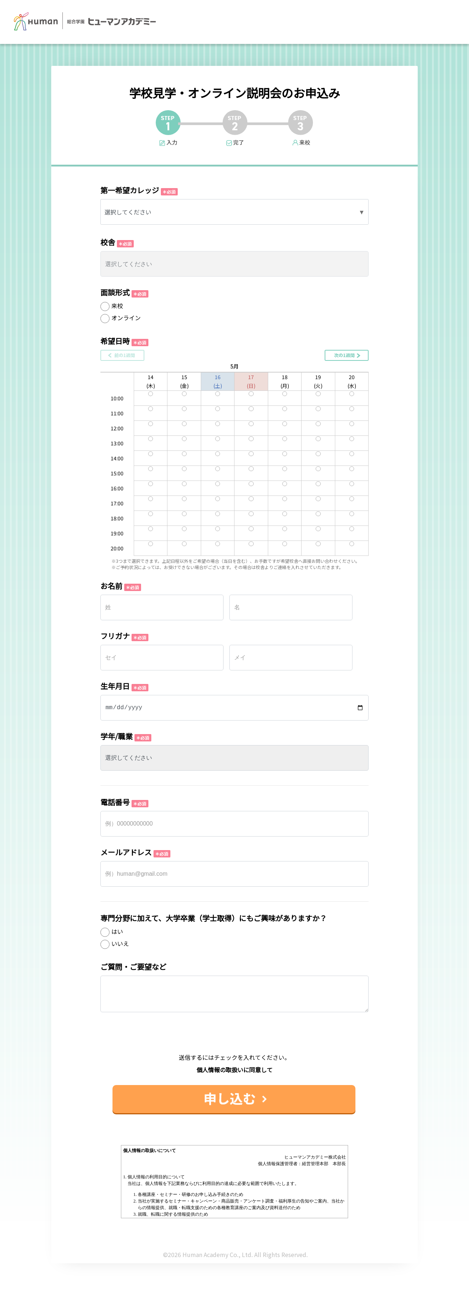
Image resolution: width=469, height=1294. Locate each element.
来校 (117, 305)
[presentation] (234, 1038)
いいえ (120, 943)
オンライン (126, 317)
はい (117, 931)
